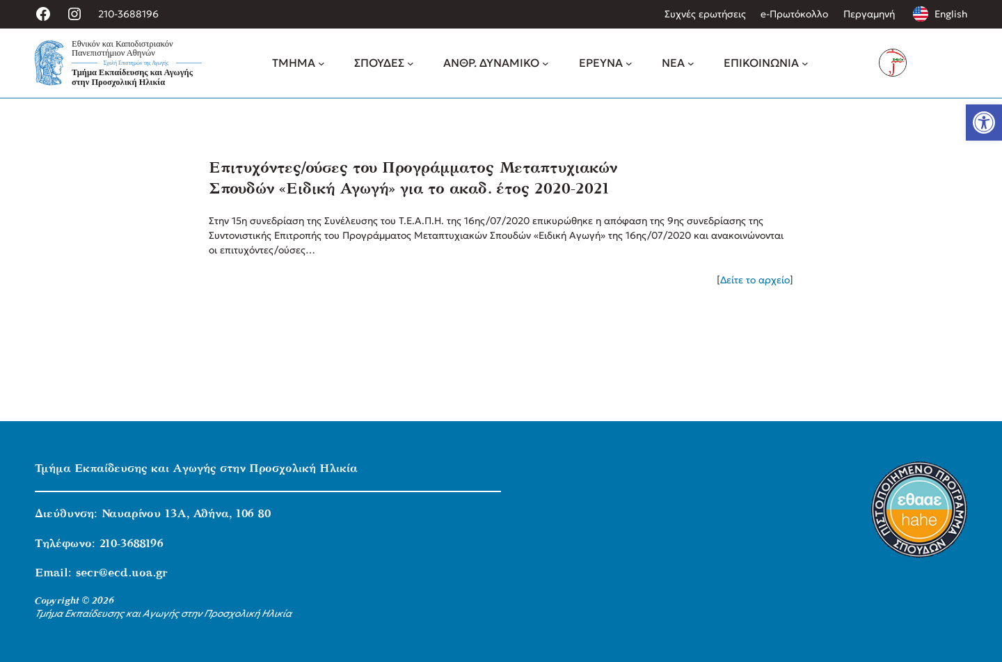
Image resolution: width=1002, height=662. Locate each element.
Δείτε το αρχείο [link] (755, 280)
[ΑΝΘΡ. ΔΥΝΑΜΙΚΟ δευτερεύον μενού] (545, 62)
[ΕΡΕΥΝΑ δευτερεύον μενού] (629, 62)
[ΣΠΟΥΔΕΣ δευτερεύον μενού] (410, 62)
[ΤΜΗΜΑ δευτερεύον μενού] (321, 62)
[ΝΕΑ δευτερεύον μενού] (690, 62)
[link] (984, 122)
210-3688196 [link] (128, 14)
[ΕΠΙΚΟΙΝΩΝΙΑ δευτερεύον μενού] (805, 62)
